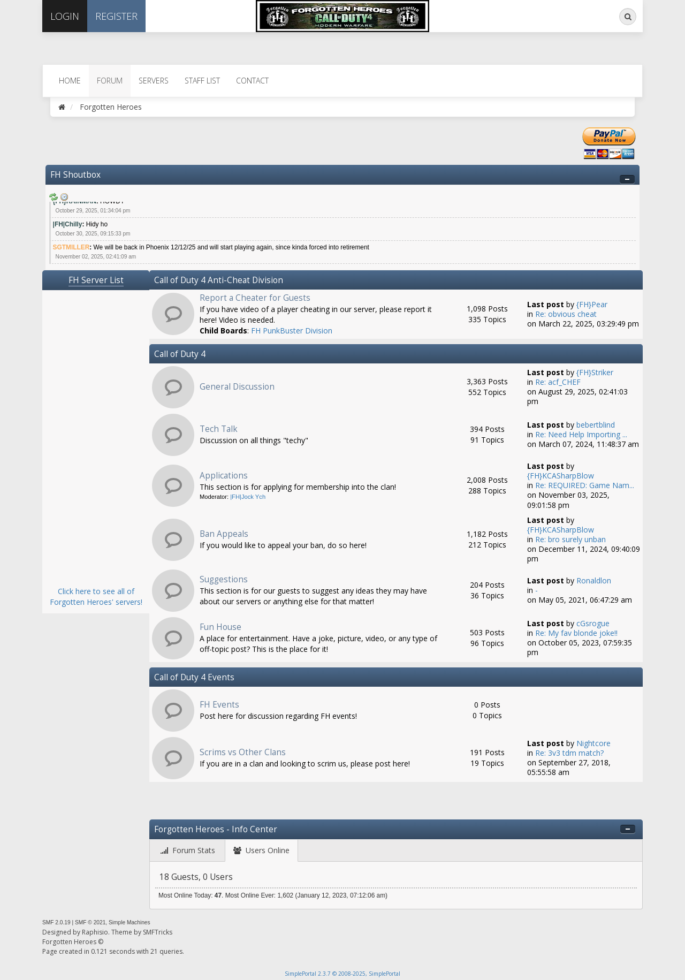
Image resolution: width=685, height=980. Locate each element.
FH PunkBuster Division (291, 330)
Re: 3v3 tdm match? (569, 753)
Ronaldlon (593, 580)
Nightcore (593, 743)
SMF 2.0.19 (56, 922)
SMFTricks (157, 932)
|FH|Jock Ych (247, 496)
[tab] (188, 851)
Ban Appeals (224, 534)
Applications (224, 475)
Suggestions (224, 579)
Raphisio (95, 932)
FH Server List (96, 280)
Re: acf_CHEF (558, 382)
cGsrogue (593, 623)
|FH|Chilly (67, 224)
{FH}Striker (594, 372)
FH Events (219, 704)
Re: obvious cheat (566, 314)
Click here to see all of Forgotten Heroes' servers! (96, 596)
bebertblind (595, 425)
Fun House (220, 627)
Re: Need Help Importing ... (581, 434)
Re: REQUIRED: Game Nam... (584, 485)
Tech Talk (219, 429)
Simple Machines (129, 922)
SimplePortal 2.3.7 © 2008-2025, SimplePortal (342, 973)
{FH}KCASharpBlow (560, 475)
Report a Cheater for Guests (255, 297)
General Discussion (237, 386)
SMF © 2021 (90, 922)
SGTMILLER (71, 247)
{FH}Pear (591, 304)
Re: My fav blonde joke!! (576, 633)
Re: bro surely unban (570, 539)
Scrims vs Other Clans (243, 752)
